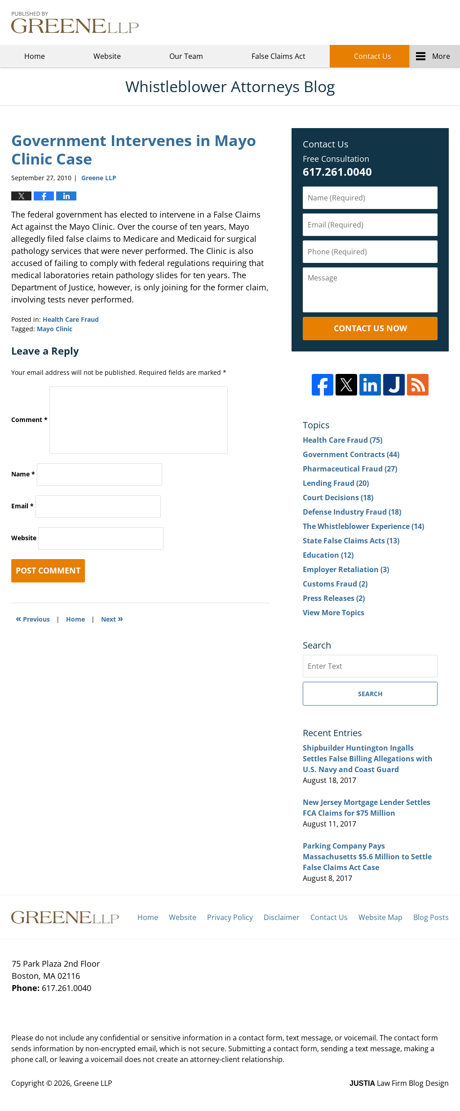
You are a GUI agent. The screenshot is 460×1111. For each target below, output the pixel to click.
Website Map (380, 917)
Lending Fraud (336, 483)
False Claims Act (278, 56)
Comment (29, 419)
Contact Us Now (370, 328)
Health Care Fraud (71, 319)
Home (34, 56)
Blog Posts (431, 917)
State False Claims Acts (351, 541)
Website (107, 56)
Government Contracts (351, 454)
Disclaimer (282, 917)
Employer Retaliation (346, 569)
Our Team (186, 56)
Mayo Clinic (54, 328)
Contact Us (372, 56)
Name (23, 474)
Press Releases (334, 598)
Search (370, 693)
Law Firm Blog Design (399, 1083)
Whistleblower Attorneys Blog (75, 22)
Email (22, 506)
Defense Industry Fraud (352, 512)
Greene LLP (404, 22)
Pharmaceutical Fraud (350, 469)
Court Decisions (338, 497)
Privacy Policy (230, 917)
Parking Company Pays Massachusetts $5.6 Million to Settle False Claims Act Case (367, 856)
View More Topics (333, 613)
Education (328, 555)
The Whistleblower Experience (363, 526)
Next (112, 618)
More (441, 56)
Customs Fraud (335, 584)
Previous (33, 618)
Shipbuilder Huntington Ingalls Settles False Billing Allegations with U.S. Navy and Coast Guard (368, 758)
